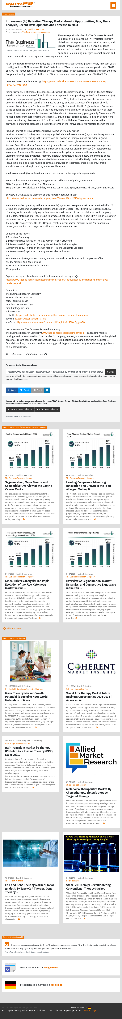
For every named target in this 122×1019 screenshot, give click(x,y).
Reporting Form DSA (72, 1010)
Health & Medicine (36, 29)
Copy (110, 371)
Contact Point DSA (54, 1010)
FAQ (3, 1010)
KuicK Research (73, 881)
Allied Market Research (76, 785)
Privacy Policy (21, 1010)
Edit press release (47, 409)
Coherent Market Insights (77, 689)
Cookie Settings (89, 1010)
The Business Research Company (19, 478)
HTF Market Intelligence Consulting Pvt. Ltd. (24, 689)
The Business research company (36, 32)
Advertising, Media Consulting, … (30, 740)
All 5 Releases (12, 628)
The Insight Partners (14, 881)
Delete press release (20, 409)
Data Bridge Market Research (17, 743)
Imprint (10, 1010)
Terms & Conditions (36, 1010)
